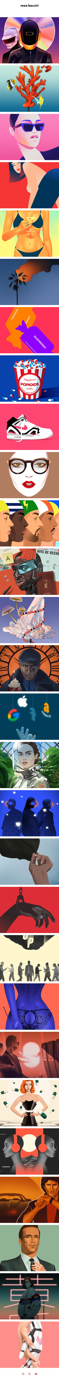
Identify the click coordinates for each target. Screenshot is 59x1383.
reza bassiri (29, 5)
